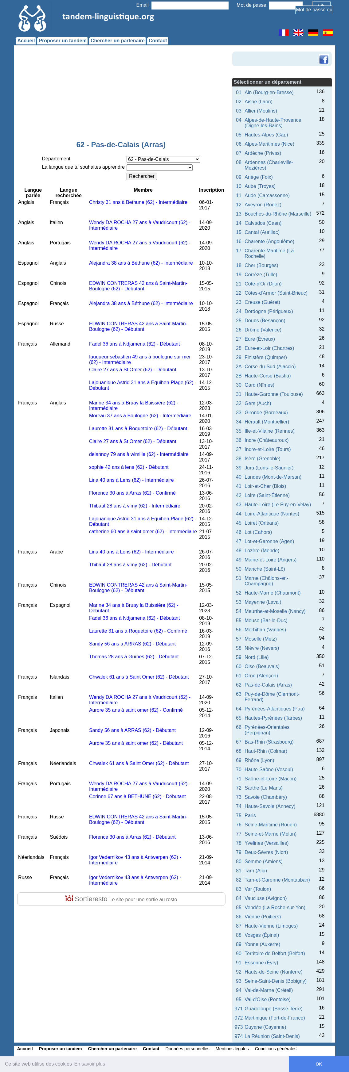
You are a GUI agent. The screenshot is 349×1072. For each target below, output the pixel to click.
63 (238, 694)
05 (238, 134)
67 (238, 742)
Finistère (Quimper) (266, 357)
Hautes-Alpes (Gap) (266, 134)
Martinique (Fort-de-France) (275, 1017)
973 (239, 1027)
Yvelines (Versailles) (266, 843)
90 (238, 953)
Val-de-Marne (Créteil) (269, 990)
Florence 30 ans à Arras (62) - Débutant (132, 837)
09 (238, 177)
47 (238, 541)
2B (239, 375)
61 (238, 675)
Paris (250, 815)
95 (238, 999)
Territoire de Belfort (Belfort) (275, 953)
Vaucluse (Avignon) (266, 898)
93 (238, 981)
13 (238, 213)
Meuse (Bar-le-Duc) (266, 620)
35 (238, 431)
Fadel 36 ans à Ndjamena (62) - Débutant (134, 343)
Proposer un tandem (63, 40)
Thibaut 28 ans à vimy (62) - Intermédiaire (134, 505)
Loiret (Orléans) (262, 523)
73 (238, 797)
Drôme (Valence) (263, 329)
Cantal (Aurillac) (262, 232)
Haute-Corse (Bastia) (268, 375)
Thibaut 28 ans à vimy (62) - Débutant (130, 564)
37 (238, 449)
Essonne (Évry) (261, 962)
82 (238, 879)
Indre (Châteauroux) (266, 440)
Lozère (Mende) (262, 550)
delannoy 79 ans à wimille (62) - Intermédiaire (139, 454)
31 (238, 394)
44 (238, 513)
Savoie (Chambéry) (266, 797)
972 (239, 1017)
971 (239, 1008)
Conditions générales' (276, 1048)
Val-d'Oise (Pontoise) (267, 999)
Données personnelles (188, 1048)
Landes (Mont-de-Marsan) (273, 477)
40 (238, 477)
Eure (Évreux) (260, 339)
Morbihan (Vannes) (265, 629)
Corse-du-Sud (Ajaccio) (270, 366)
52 (238, 592)
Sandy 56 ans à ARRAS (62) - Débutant (132, 643)
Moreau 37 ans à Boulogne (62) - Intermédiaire (140, 415)
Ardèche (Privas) (263, 153)
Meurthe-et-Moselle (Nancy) (275, 611)
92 (238, 971)
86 (238, 916)
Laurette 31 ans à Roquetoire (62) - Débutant (138, 428)
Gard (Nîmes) (259, 385)
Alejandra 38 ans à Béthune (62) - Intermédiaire (141, 263)
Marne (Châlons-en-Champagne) (266, 581)
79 (238, 852)
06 (238, 144)
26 (238, 329)
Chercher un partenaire (118, 40)
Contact (158, 40)
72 (238, 788)
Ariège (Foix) (259, 177)
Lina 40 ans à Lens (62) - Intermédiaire (131, 480)
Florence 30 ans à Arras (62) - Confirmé (132, 493)
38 (238, 458)
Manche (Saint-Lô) (265, 569)
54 (238, 611)
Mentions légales (232, 1048)
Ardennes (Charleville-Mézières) (269, 165)
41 (238, 486)
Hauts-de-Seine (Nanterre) (274, 971)
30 (238, 385)
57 (238, 638)
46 (238, 532)
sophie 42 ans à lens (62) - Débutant (129, 467)
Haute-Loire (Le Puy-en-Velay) (278, 504)
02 (238, 101)
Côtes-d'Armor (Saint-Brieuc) (276, 293)
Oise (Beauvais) (262, 666)
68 (238, 751)
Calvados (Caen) (263, 223)
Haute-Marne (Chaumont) (272, 592)
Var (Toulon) (258, 889)
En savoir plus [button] (89, 1063)
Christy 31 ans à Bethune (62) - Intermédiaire (138, 202)
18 (238, 265)
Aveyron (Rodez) (263, 204)
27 (238, 339)
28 (238, 348)
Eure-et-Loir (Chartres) (269, 348)
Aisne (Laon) (259, 101)
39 (238, 467)
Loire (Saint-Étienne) (267, 495)
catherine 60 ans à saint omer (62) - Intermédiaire (143, 531)
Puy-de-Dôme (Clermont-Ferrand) (272, 696)
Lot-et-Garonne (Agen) (269, 541)
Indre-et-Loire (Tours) (268, 449)
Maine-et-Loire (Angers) (270, 559)
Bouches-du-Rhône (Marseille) (278, 213)
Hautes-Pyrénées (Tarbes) (273, 718)
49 (238, 559)
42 (238, 495)
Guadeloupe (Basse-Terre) (274, 1008)
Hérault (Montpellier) (267, 421)
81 (238, 870)
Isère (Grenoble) (262, 458)
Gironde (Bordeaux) (266, 412)
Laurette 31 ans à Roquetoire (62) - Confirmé (138, 631)
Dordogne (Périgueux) (269, 311)
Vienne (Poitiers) (263, 916)
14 (238, 223)
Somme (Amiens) (264, 861)
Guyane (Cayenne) (265, 1027)
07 (238, 153)
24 (238, 311)
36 (238, 440)
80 (238, 861)
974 (239, 1036)
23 (238, 302)
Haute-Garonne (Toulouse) (274, 394)
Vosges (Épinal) (262, 935)
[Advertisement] (121, 94)
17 (238, 250)
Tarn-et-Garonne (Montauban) (277, 879)
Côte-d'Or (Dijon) (263, 283)
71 (238, 778)
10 (238, 186)
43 (238, 504)
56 (238, 629)
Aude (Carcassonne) (267, 195)
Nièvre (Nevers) (262, 648)
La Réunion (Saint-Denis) (272, 1036)
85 (238, 907)
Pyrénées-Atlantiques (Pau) (275, 708)
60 (238, 666)
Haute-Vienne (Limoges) (271, 925)
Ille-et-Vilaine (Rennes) (269, 431)
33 (238, 412)
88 (238, 935)
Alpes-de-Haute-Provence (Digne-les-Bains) (273, 122)
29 (238, 357)
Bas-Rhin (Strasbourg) (269, 742)
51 (238, 578)
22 (238, 293)
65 (238, 718)
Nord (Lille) (257, 657)
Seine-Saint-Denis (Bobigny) (276, 981)
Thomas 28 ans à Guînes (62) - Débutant (134, 656)
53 (238, 602)
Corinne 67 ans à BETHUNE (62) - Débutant (137, 796)
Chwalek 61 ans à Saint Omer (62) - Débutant (139, 677)
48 (238, 550)
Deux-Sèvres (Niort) (266, 852)
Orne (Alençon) (261, 675)
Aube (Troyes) (260, 186)
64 (238, 708)
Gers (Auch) (258, 403)
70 (238, 769)
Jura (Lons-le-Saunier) (269, 467)
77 (238, 834)
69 (238, 760)
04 (238, 120)
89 (238, 944)
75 (238, 815)
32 (238, 403)
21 (238, 283)
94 (238, 990)
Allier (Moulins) (261, 110)
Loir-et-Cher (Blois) (265, 486)
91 (238, 962)
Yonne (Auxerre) (262, 944)
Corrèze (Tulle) (261, 274)
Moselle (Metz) (261, 638)
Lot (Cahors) (258, 532)
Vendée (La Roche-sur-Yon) (275, 907)
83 (238, 889)
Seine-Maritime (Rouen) (271, 824)
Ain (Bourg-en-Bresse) (269, 92)
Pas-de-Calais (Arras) (268, 684)
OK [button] (319, 1064)
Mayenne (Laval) (263, 602)
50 (238, 569)
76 (238, 824)
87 (238, 925)
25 (238, 320)
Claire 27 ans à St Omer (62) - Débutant (132, 369)
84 (238, 898)
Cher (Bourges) (261, 265)
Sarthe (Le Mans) (264, 788)
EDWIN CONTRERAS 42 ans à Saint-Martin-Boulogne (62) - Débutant (138, 286)
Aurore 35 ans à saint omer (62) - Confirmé (136, 710)
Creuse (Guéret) (262, 302)
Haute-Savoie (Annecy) (270, 806)
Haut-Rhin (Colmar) (266, 751)
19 (238, 274)
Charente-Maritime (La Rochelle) (269, 253)
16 (238, 241)
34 (238, 421)
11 (238, 195)
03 (238, 110)
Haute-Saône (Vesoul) (269, 769)
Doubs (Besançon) (265, 320)
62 (238, 684)
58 (238, 648)
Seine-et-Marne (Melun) (270, 834)
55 (238, 620)
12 (238, 204)
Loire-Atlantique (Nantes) (272, 513)
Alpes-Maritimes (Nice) (269, 144)
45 (238, 523)
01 (238, 92)
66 (238, 727)
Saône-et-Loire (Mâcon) (270, 778)
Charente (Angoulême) (269, 241)
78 (238, 843)
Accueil (26, 40)
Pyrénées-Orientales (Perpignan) (267, 730)
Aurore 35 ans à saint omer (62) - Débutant (136, 743)
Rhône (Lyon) (259, 760)
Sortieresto (121, 899)
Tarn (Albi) (256, 870)
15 (238, 232)
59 (238, 657)
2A (239, 366)
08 (238, 162)
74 (238, 806)
